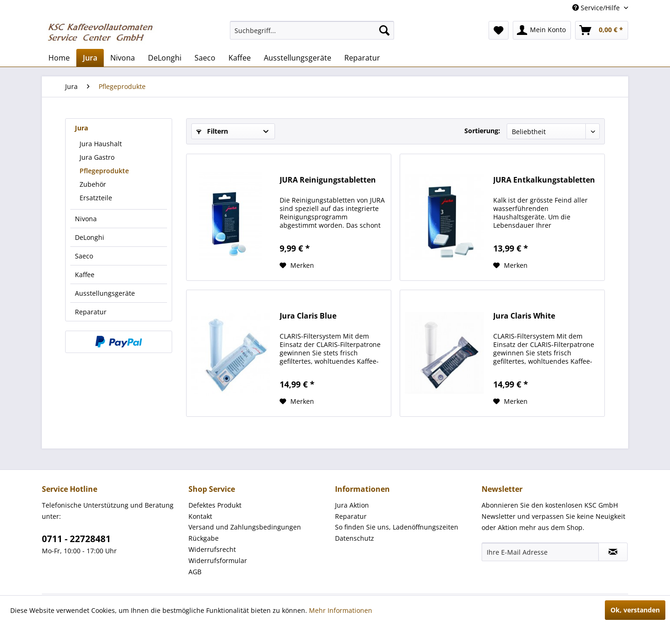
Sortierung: (482, 130)
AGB (194, 571)
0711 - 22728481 (76, 539)
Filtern (212, 131)
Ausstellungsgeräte (105, 293)
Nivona (86, 218)
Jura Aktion (352, 505)
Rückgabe (203, 538)
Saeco (84, 255)
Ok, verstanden (635, 609)
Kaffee (84, 274)
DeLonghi (89, 237)
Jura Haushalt (101, 143)
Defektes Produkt (214, 505)
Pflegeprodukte (104, 170)
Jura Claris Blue (308, 316)
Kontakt (200, 516)
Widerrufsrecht (212, 549)
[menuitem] (312, 30)
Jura (81, 127)
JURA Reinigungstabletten (328, 180)
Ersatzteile (96, 197)
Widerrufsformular (217, 560)
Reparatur (91, 311)
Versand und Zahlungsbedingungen (244, 527)
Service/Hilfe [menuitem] (597, 7)
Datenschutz (354, 538)
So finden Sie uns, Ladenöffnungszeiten (396, 527)
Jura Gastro (97, 157)
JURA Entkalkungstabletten (544, 180)
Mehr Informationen (340, 610)
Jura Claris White (524, 316)
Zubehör (93, 184)
